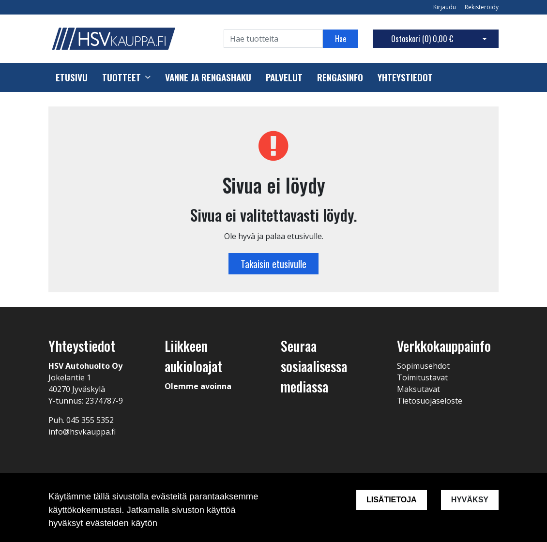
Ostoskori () (422, 39)
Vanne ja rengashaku (208, 77)
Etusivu (72, 77)
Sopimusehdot (423, 366)
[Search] (273, 39)
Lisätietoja (391, 500)
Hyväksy (469, 500)
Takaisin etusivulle (273, 263)
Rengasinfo (340, 77)
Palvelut (284, 77)
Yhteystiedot (405, 77)
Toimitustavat (422, 377)
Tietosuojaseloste (429, 400)
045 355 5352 (90, 420)
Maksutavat (418, 389)
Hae (340, 39)
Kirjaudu (445, 7)
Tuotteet (121, 77)
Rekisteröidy (482, 7)
